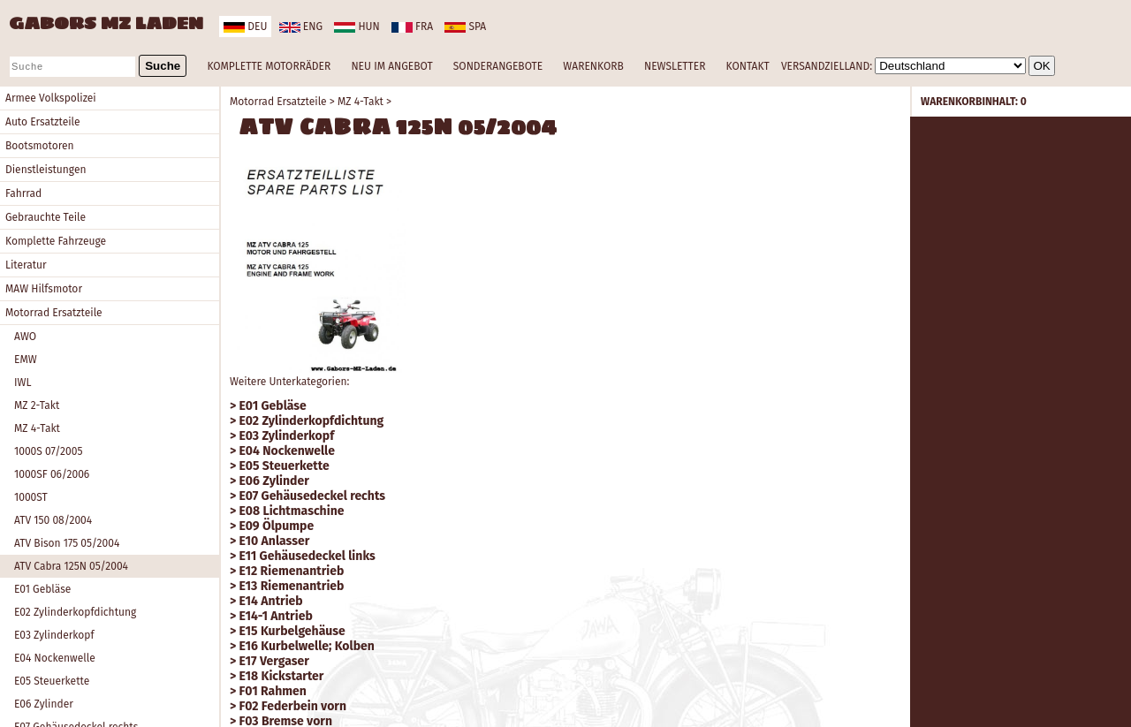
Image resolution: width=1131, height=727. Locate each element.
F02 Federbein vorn (292, 706)
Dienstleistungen (45, 169)
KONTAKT (748, 66)
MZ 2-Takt (36, 405)
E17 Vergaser (274, 661)
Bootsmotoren (39, 146)
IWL (22, 382)
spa (465, 26)
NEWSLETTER (674, 66)
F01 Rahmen (273, 691)
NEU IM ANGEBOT (391, 66)
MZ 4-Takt (37, 428)
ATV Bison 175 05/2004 (66, 543)
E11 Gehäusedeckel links (307, 556)
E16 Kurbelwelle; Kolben (307, 646)
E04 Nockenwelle (54, 658)
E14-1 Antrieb (276, 616)
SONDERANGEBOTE (498, 66)
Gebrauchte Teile (45, 217)
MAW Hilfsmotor (43, 289)
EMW (25, 359)
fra (412, 26)
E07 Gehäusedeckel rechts (312, 496)
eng (301, 26)
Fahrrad (23, 193)
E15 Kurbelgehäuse (292, 631)
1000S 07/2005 (48, 451)
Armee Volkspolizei (50, 98)
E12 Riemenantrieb (292, 571)
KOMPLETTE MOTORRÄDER (268, 66)
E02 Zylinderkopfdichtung (75, 612)
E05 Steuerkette (51, 681)
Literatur (26, 265)
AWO (25, 336)
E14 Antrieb (271, 601)
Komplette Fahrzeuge (55, 241)
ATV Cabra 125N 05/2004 (71, 566)
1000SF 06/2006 (51, 474)
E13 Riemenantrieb (292, 586)
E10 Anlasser (274, 541)
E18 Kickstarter (281, 676)
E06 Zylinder (43, 704)
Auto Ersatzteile (42, 122)
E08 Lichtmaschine (292, 511)
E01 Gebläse (42, 589)
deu (245, 26)
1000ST (31, 497)
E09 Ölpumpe (277, 526)
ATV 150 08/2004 (53, 520)
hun (356, 26)
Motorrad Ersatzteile (53, 313)
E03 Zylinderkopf (54, 635)
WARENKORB (593, 66)
